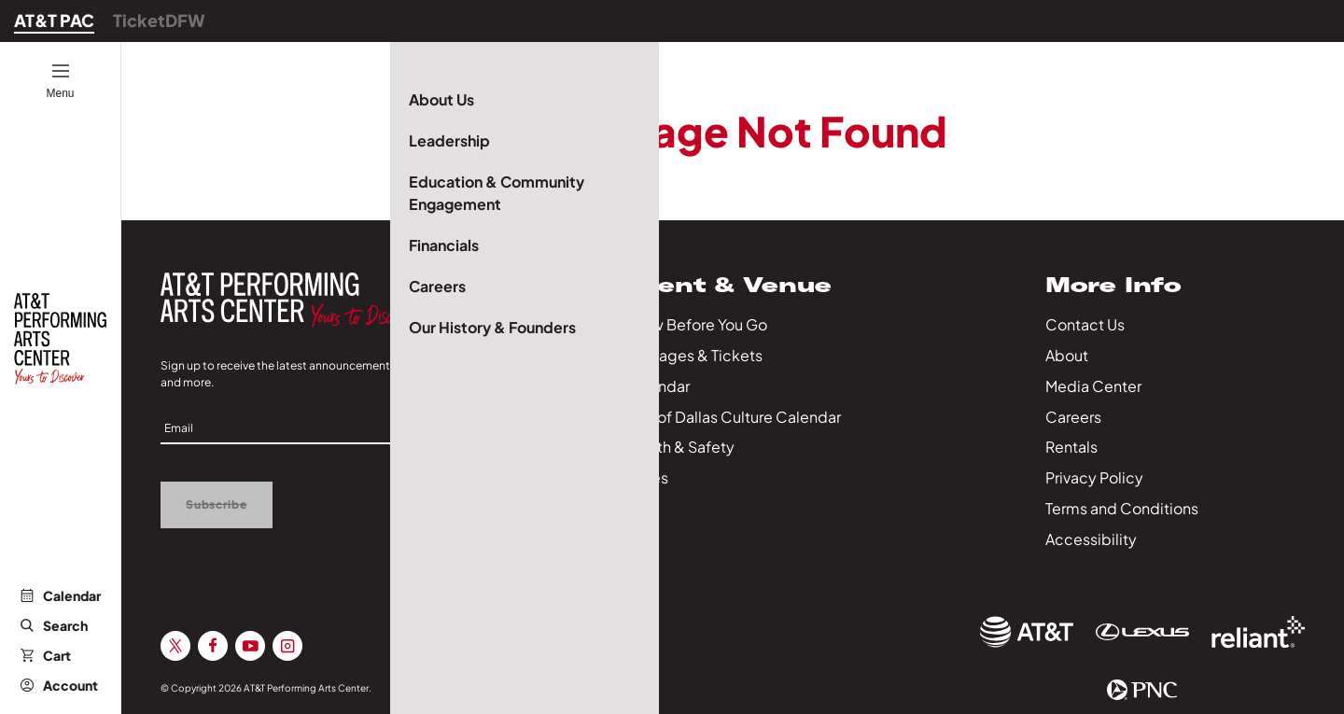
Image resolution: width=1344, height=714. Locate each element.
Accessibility (1091, 539)
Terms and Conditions (1121, 508)
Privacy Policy (1094, 477)
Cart (46, 655)
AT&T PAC (54, 20)
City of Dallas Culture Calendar (732, 417)
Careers (1073, 417)
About (1066, 355)
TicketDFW (159, 20)
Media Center (1093, 386)
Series (646, 477)
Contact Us (1085, 324)
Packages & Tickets (693, 355)
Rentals (1071, 446)
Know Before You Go (695, 324)
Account (59, 685)
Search (54, 625)
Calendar (61, 595)
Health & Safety (679, 446)
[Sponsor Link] (1026, 632)
